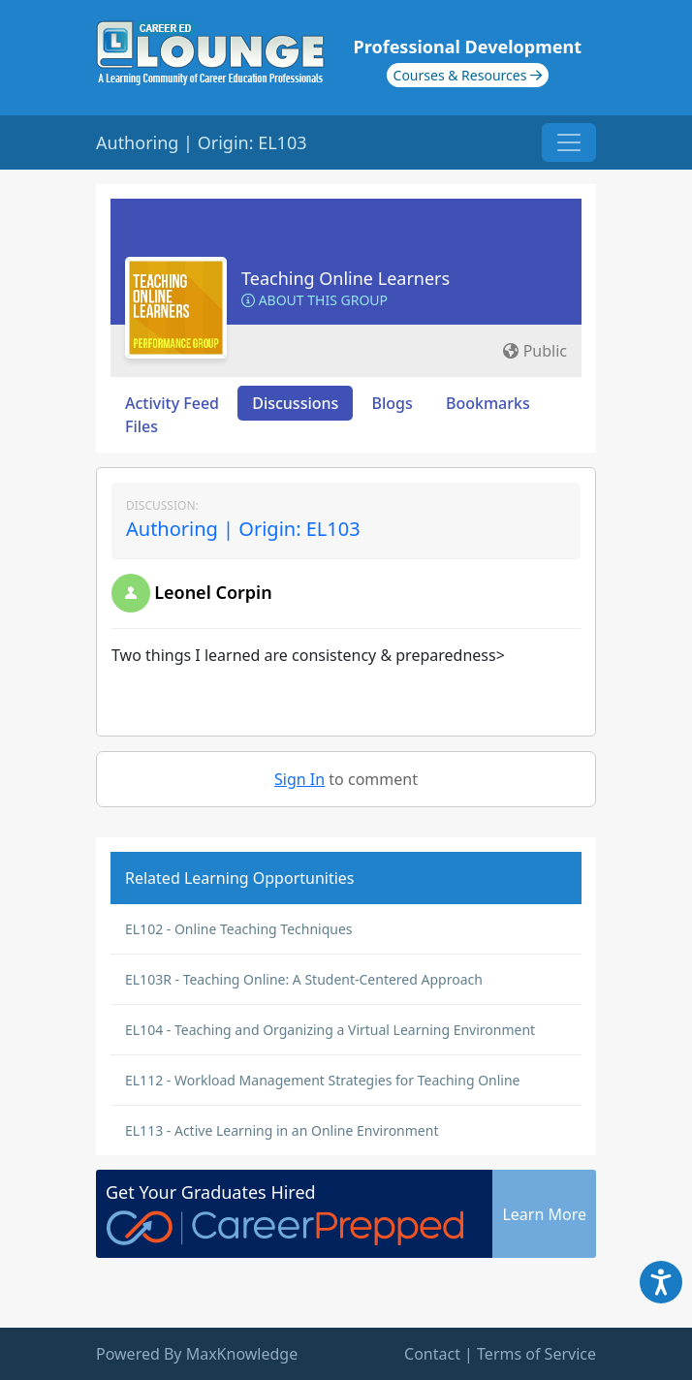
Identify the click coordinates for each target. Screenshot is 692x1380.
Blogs (392, 403)
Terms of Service (536, 1353)
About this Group (314, 300)
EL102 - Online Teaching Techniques (239, 929)
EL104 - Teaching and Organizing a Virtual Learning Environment (330, 1029)
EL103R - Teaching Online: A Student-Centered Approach (304, 979)
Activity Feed (172, 403)
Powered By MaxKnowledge (197, 1353)
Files (141, 426)
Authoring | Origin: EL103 (243, 529)
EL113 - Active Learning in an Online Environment (281, 1130)
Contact (432, 1353)
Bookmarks (488, 403)
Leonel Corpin (213, 592)
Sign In (299, 779)
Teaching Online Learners (345, 278)
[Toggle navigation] (569, 142)
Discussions (295, 403)
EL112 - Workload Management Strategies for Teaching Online (322, 1080)
